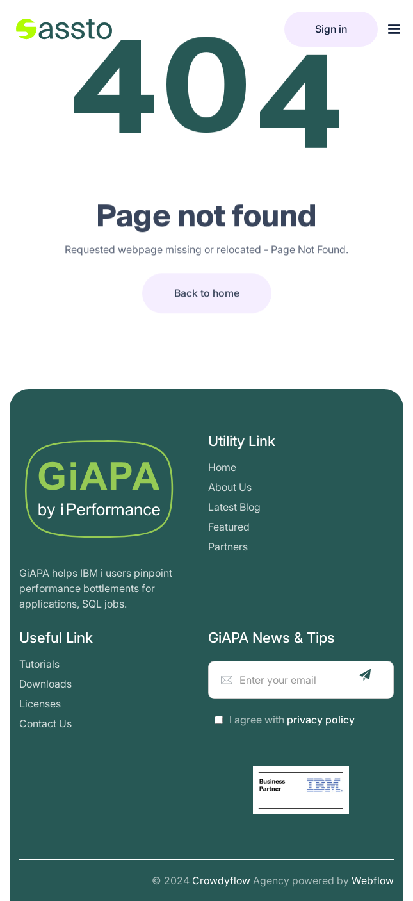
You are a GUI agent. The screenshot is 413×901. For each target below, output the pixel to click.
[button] (393, 29)
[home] (61, 29)
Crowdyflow (221, 880)
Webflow (373, 880)
